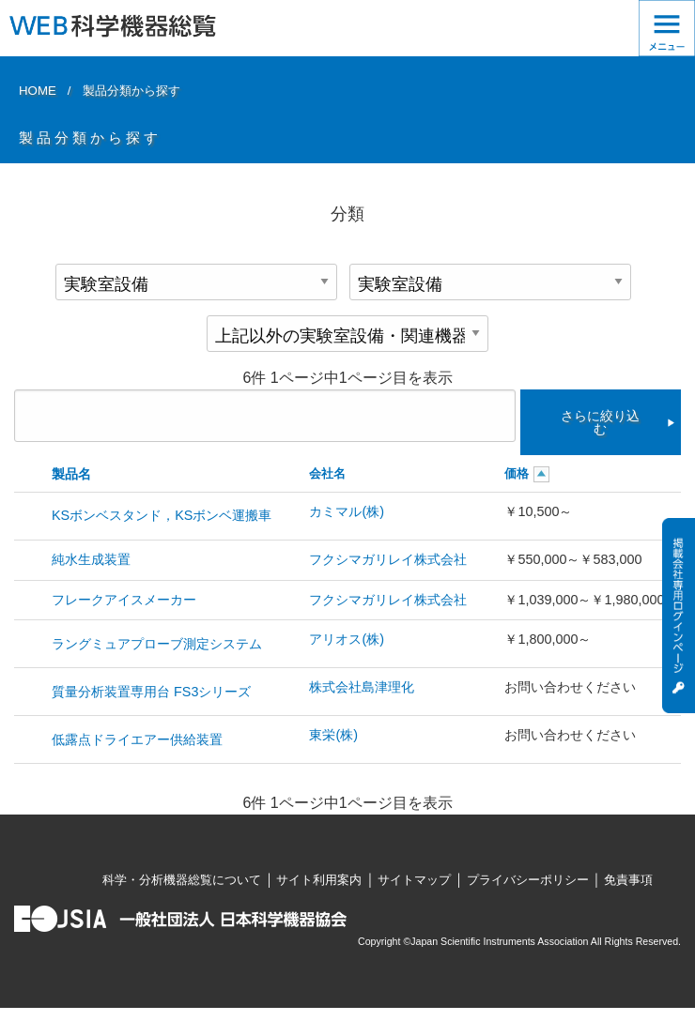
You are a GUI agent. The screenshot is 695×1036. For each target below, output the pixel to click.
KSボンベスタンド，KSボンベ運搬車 (161, 515)
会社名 (327, 473)
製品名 (71, 473)
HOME (37, 91)
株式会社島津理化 (361, 686)
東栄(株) (333, 734)
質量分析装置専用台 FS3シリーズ (151, 691)
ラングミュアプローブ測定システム (157, 643)
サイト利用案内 (319, 880)
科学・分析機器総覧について (181, 880)
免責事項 (628, 880)
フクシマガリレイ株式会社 (388, 559)
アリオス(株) (346, 639)
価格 (516, 473)
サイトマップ (414, 880)
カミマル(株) (346, 511)
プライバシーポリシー (528, 880)
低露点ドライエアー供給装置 (137, 739)
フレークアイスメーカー (124, 599)
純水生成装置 (91, 559)
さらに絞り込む (600, 422)
